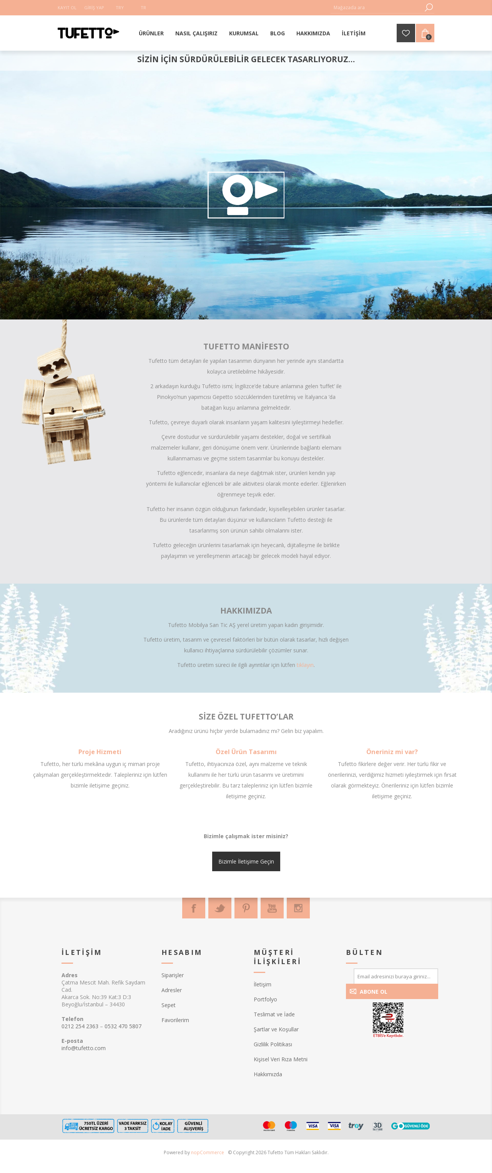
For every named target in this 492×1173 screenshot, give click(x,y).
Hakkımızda (268, 1074)
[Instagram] (298, 908)
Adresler (171, 990)
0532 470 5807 (123, 1026)
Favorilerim (175, 1020)
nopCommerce (207, 1152)
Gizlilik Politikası (273, 1044)
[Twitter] (219, 908)
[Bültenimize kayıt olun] (396, 976)
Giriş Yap (94, 7)
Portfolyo (265, 999)
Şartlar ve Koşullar (276, 1029)
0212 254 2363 (80, 1026)
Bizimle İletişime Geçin (246, 861)
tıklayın (305, 664)
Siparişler (172, 975)
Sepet (168, 1005)
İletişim (262, 984)
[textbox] (377, 7)
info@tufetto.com (84, 1048)
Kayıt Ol (67, 7)
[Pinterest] (246, 908)
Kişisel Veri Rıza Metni (281, 1059)
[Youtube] (272, 908)
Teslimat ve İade (274, 1014)
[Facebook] (193, 908)
